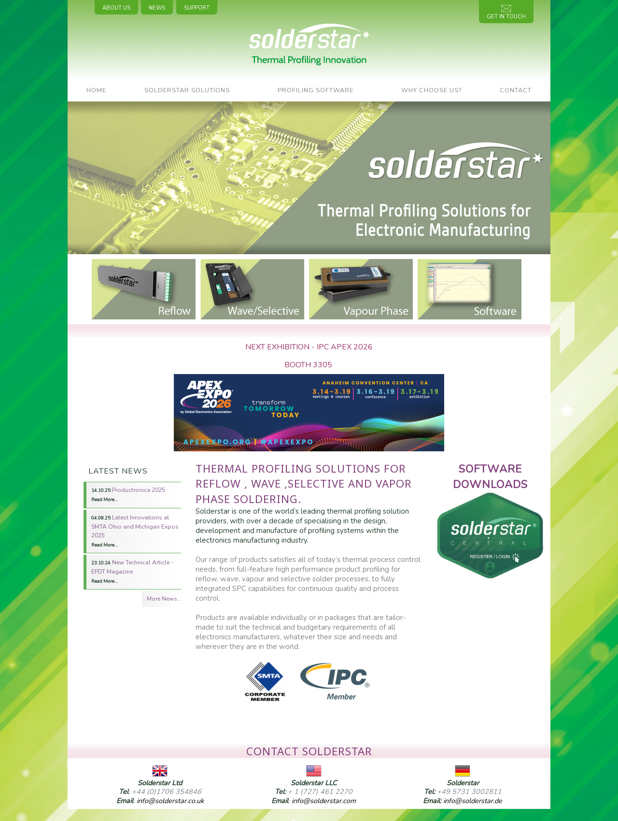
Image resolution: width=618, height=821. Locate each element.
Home (96, 90)
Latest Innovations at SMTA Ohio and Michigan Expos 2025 (135, 531)
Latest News (118, 471)
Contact (516, 90)
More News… (164, 599)
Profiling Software (315, 90)
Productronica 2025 (128, 494)
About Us (116, 8)
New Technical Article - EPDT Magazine (132, 571)
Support (197, 8)
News (157, 8)
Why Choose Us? (431, 90)
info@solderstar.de (472, 801)
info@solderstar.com (324, 801)
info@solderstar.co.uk (170, 801)
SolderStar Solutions (187, 90)
